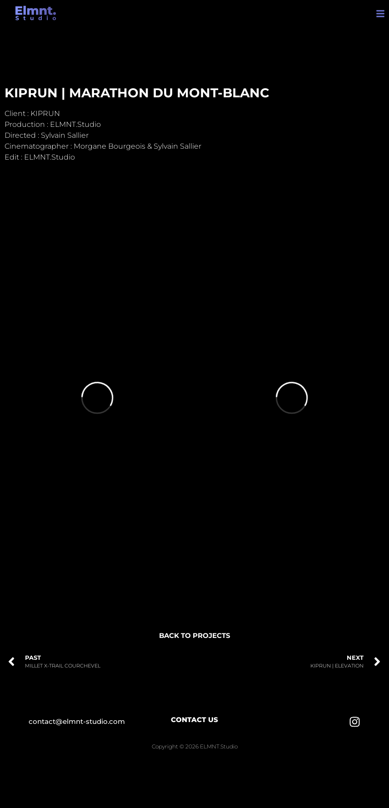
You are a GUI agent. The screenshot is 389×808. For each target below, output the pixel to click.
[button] (381, 13)
